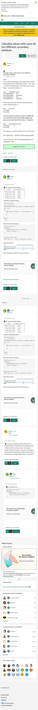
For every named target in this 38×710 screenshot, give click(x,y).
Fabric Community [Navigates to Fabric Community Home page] (18, 16)
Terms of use (4, 697)
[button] (22, 56)
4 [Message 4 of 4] (10, 527)
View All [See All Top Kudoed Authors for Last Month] (5, 654)
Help (27, 23)
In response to (13, 435)
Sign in (22, 23)
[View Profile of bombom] (9, 63)
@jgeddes (9, 444)
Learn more (5, 11)
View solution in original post (11, 279)
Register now (20, 35)
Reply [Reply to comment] (14, 288)
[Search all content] (24, 26)
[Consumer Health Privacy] (19, 705)
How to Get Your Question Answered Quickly (15, 587)
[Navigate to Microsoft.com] (5, 16)
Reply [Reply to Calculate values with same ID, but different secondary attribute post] (14, 160)
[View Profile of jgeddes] (12, 176)
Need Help (10, 153)
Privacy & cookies (5, 694)
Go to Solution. (21, 146)
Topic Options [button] (31, 56)
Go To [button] (32, 23)
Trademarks (3, 700)
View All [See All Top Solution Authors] (5, 621)
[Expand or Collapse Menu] (2, 20)
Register (16, 23)
